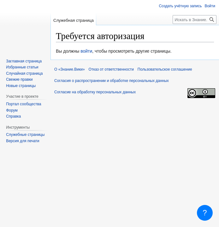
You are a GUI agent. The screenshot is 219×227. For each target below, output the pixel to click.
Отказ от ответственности (111, 69)
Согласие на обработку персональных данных (95, 92)
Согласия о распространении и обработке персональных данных (111, 81)
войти (86, 51)
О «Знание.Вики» (69, 69)
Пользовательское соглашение (165, 69)
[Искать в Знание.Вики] (194, 19)
